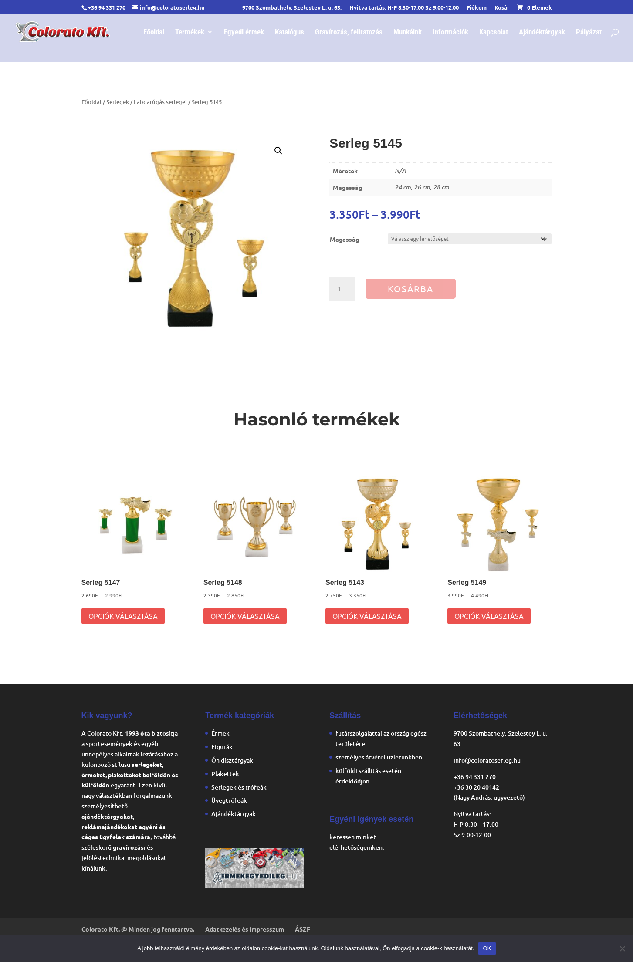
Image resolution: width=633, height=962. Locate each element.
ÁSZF (302, 929)
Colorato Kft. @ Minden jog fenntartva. (137, 929)
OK (487, 948)
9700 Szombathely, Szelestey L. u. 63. (292, 7)
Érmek (220, 733)
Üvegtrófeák (229, 800)
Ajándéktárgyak (542, 32)
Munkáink (407, 32)
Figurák (222, 747)
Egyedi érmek (244, 32)
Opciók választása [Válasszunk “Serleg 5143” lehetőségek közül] (367, 615)
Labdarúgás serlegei (160, 102)
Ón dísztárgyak (232, 760)
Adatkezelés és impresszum (244, 929)
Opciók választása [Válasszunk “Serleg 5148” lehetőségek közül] (245, 615)
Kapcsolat (493, 32)
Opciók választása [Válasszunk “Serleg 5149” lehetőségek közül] (489, 615)
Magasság (344, 239)
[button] (278, 151)
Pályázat (589, 32)
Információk (450, 32)
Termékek (189, 32)
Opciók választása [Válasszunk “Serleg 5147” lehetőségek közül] (123, 615)
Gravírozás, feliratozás (349, 32)
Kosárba (410, 288)
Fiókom (477, 7)
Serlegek (117, 102)
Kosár (501, 7)
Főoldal (153, 32)
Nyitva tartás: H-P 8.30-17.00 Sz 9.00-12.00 (404, 7)
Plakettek (225, 774)
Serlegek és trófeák (239, 787)
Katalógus (289, 32)
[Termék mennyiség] (342, 289)
